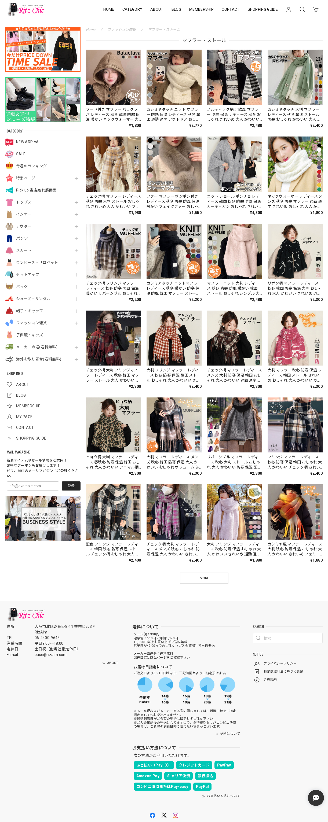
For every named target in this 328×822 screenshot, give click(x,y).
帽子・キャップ (29, 311)
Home (90, 30)
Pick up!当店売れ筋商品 (36, 190)
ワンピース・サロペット (37, 262)
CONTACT (230, 9)
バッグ (22, 287)
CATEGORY (132, 9)
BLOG (176, 9)
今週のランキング (31, 166)
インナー (23, 214)
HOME (108, 9)
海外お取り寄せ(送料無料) (38, 359)
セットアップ (27, 274)
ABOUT (156, 9)
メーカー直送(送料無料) (36, 347)
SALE (20, 154)
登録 (71, 486)
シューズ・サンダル (33, 299)
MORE (204, 578)
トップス (23, 202)
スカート (23, 250)
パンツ (22, 238)
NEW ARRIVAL (28, 142)
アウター (23, 226)
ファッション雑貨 (31, 323)
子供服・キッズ (29, 335)
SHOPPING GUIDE (263, 9)
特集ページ (25, 178)
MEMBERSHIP (201, 9)
